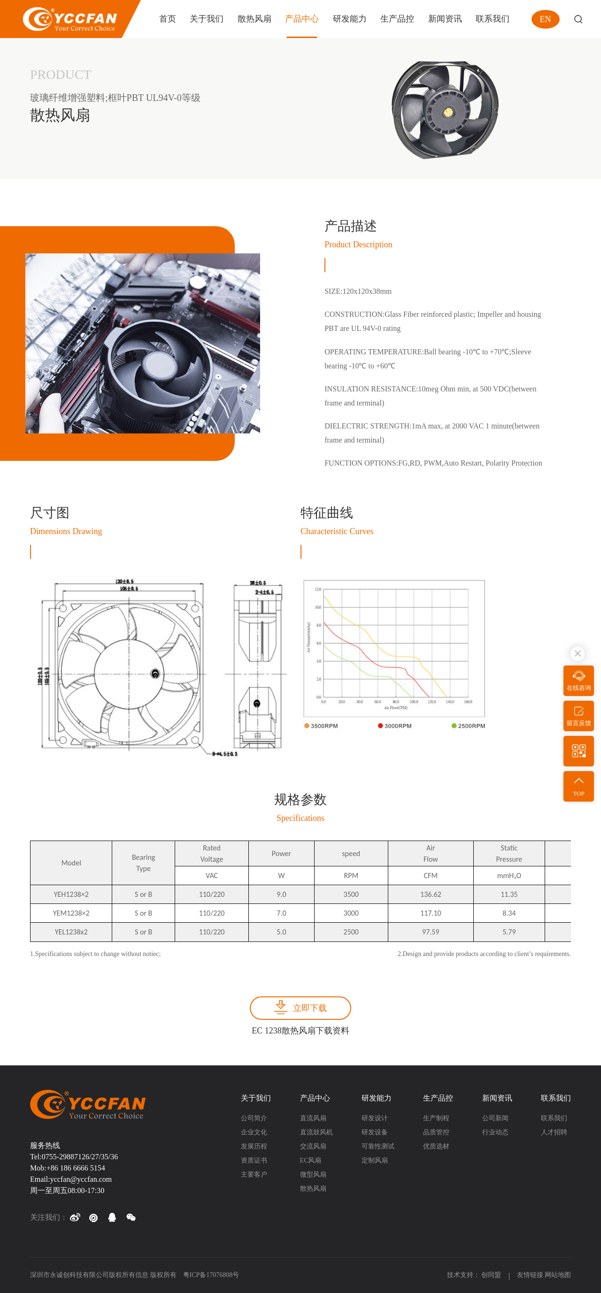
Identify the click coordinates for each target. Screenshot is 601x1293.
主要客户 (254, 1174)
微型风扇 (313, 1174)
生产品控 (438, 1098)
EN (545, 19)
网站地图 (558, 1274)
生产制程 (436, 1118)
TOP (578, 793)
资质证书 (254, 1160)
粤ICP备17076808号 (211, 1274)
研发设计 (375, 1118)
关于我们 (256, 1098)
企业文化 (254, 1132)
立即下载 (310, 1008)
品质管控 (436, 1132)
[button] (75, 1217)
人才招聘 (554, 1132)
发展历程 (254, 1146)
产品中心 (315, 1098)
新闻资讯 (497, 1098)
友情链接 (530, 1274)
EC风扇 (311, 1160)
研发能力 (377, 1098)
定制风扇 (375, 1160)
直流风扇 (313, 1118)
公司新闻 (495, 1118)
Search (578, 19)
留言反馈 (579, 723)
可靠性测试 (378, 1146)
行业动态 (495, 1132)
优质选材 (436, 1146)
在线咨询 (579, 687)
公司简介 (254, 1118)
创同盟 (492, 1274)
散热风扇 (313, 1188)
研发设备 (375, 1132)
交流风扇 (313, 1146)
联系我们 (556, 1098)
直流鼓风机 (316, 1132)
